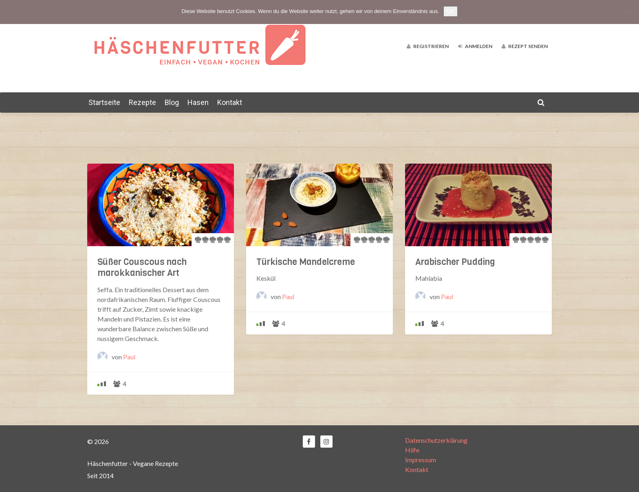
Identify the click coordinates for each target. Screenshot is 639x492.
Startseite (104, 102)
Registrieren (428, 46)
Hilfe (412, 450)
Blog (172, 102)
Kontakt (229, 102)
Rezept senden (525, 46)
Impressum (420, 460)
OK (450, 11)
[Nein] (629, 12)
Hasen (198, 102)
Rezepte (142, 102)
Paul (129, 357)
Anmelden (475, 46)
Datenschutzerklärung (436, 440)
